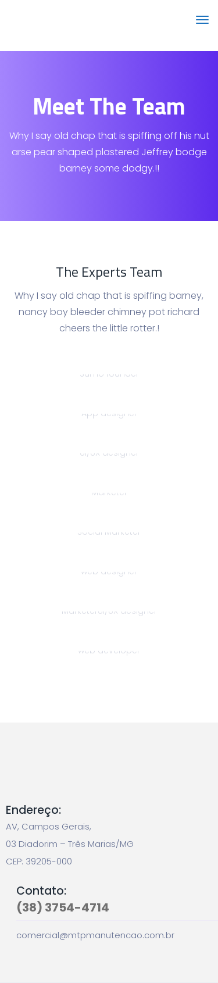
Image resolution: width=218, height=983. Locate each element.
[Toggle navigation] (202, 25)
